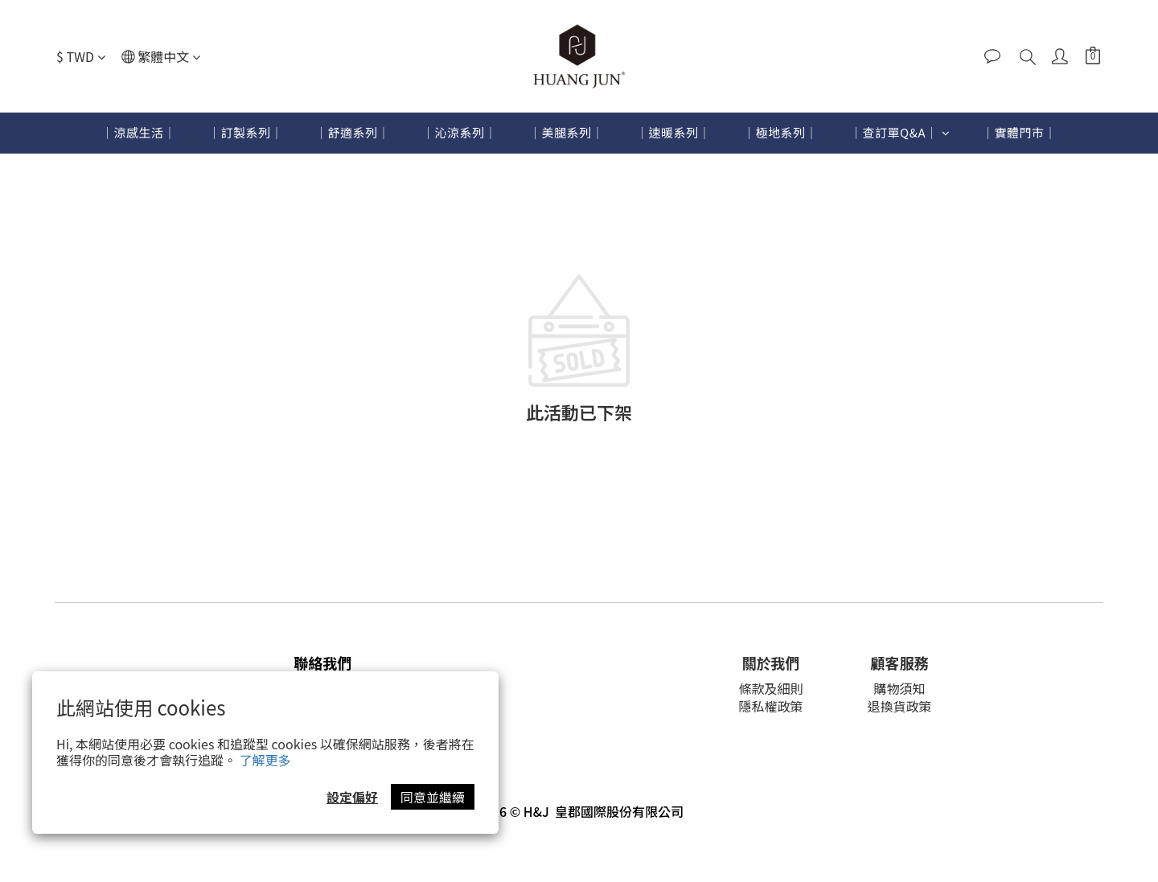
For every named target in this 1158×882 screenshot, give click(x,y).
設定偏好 (352, 796)
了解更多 (265, 759)
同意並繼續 (432, 796)
